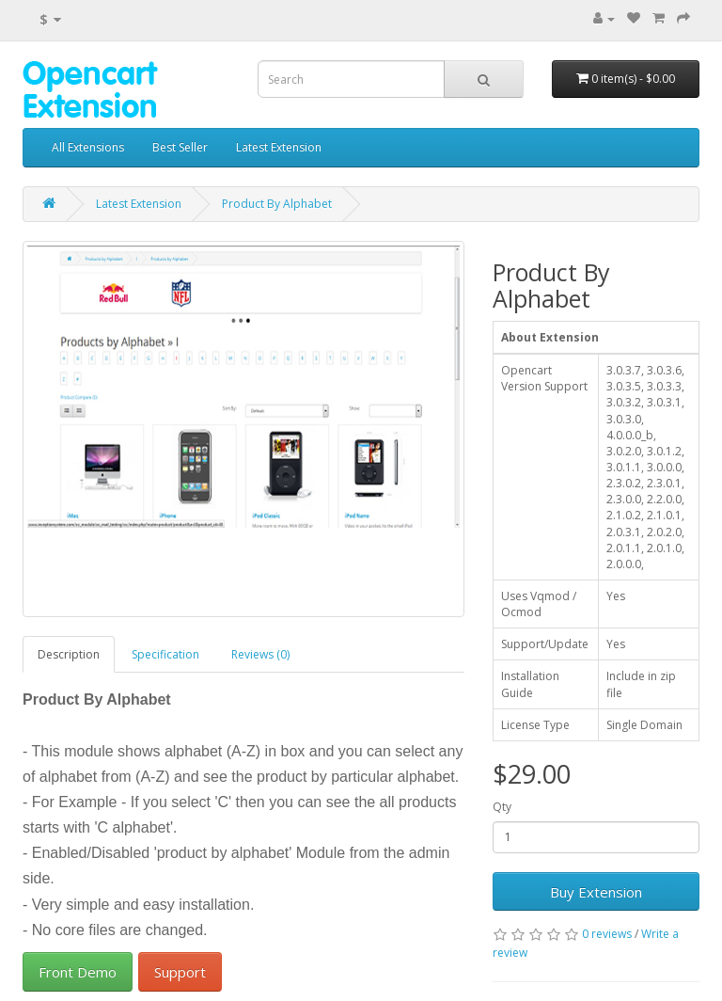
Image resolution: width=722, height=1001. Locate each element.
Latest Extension (279, 147)
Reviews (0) (260, 654)
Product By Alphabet (277, 204)
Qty (502, 807)
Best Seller (180, 147)
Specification (165, 654)
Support (180, 971)
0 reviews (607, 934)
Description (69, 654)
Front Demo (78, 971)
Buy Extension (596, 891)
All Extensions (88, 147)
